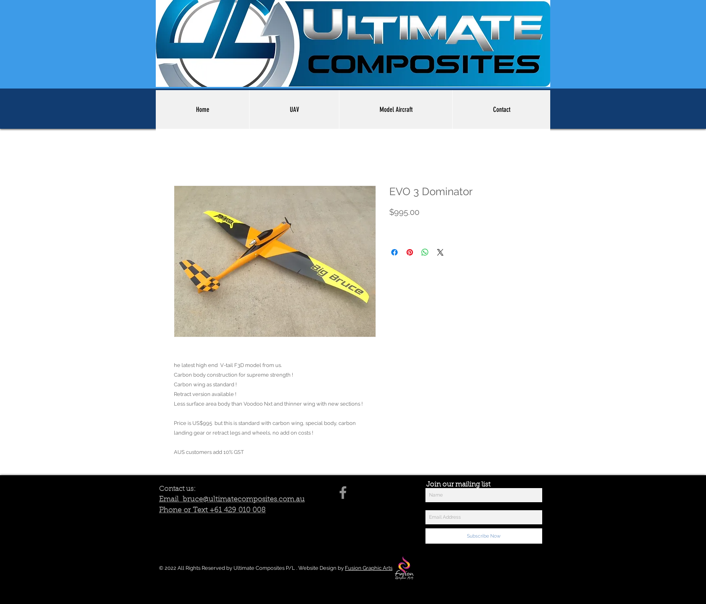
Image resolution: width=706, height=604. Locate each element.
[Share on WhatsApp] (425, 252)
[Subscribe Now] (483, 536)
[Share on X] (440, 252)
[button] (294, 109)
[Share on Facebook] (394, 252)
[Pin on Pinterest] (410, 252)
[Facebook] (342, 492)
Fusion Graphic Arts (368, 568)
